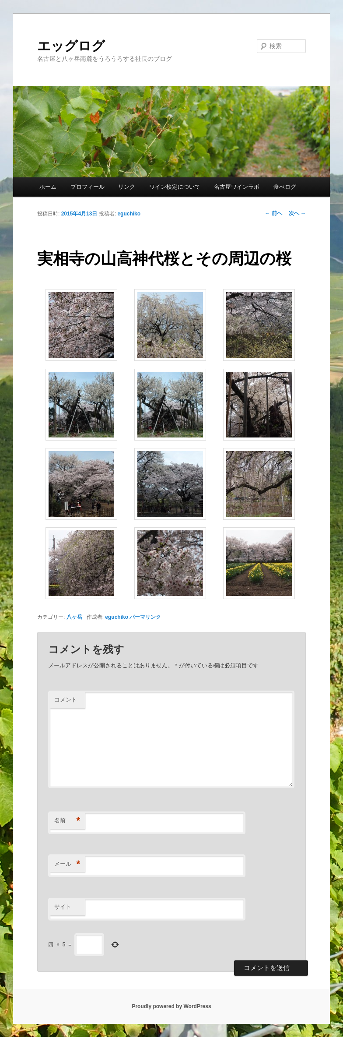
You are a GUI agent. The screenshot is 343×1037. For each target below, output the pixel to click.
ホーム (47, 186)
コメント (65, 699)
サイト (62, 906)
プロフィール (87, 186)
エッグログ (71, 46)
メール (67, 864)
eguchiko (128, 214)
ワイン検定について (174, 186)
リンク (126, 186)
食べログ (284, 186)
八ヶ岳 (74, 617)
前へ (273, 213)
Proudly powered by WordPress (171, 1006)
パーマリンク (145, 617)
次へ (297, 213)
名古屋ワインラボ (236, 186)
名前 (67, 821)
